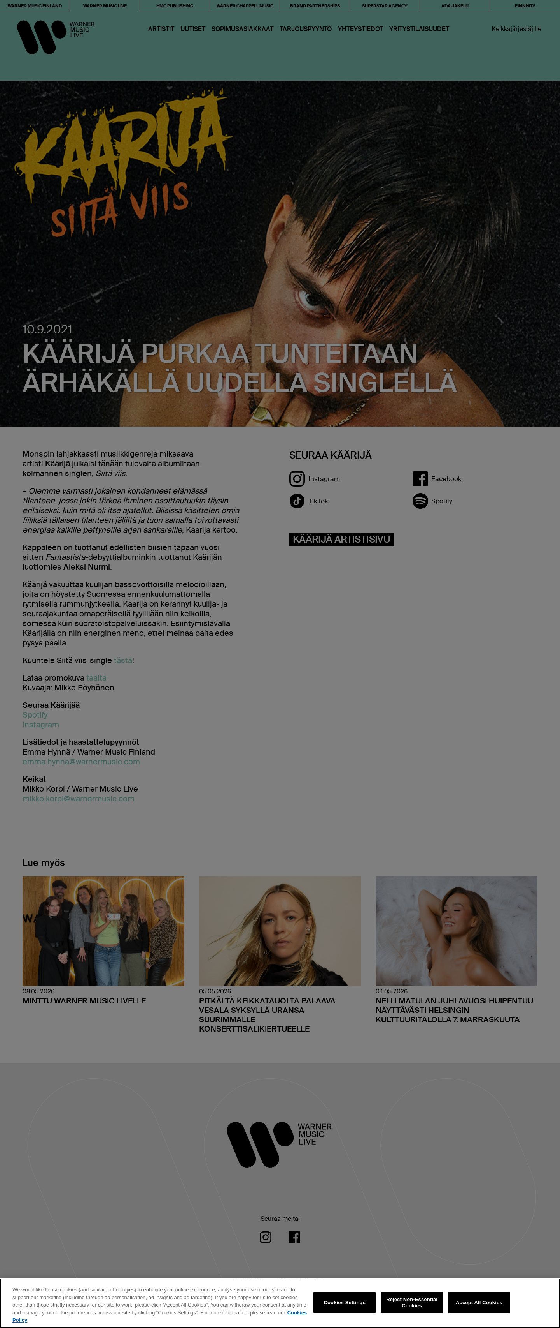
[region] (280, 1303)
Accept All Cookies (479, 1302)
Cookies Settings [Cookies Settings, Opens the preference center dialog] (345, 1302)
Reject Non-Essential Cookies (412, 1302)
